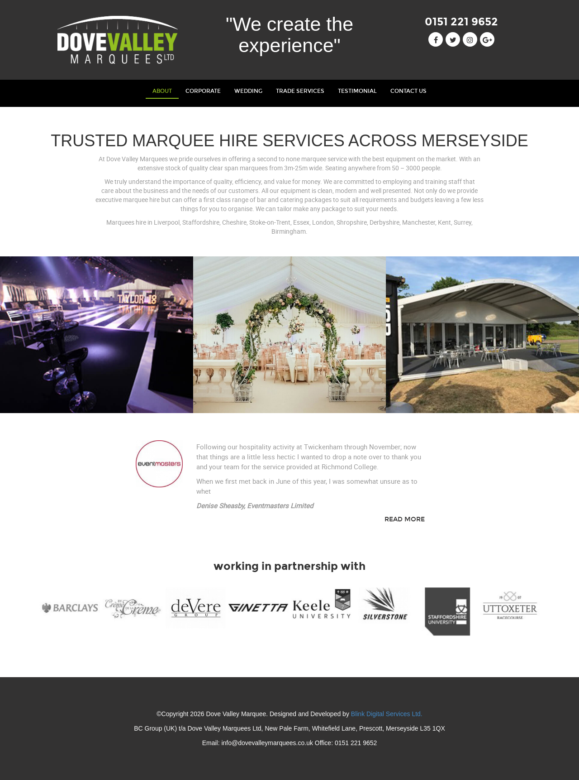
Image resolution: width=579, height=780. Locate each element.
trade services (300, 91)
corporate (203, 91)
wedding (248, 91)
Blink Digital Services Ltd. (386, 713)
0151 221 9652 (461, 21)
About (165, 90)
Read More (404, 519)
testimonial (357, 91)
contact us (408, 91)
